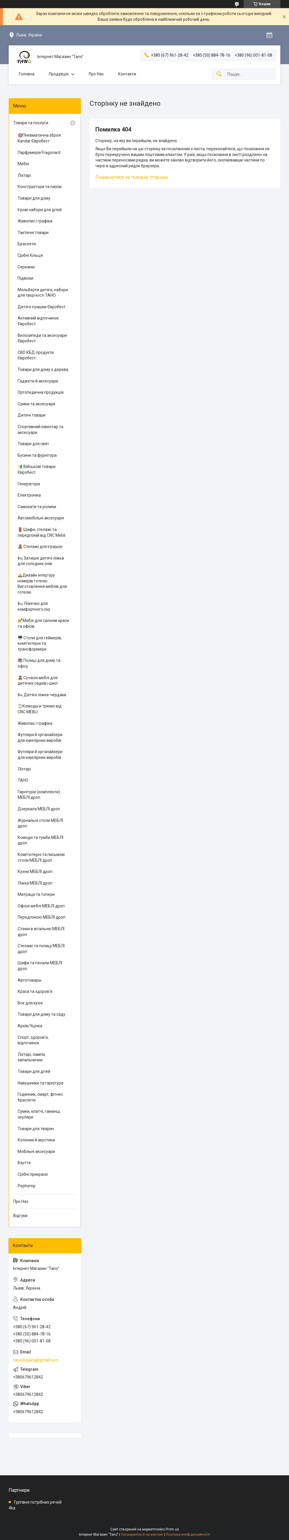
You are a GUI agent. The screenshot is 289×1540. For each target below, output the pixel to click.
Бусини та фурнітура (37, 455)
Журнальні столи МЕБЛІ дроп (40, 823)
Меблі (23, 163)
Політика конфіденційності (188, 1534)
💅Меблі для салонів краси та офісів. (43, 623)
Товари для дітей (34, 1071)
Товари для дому (34, 198)
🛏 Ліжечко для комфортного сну (34, 606)
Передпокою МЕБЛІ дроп (41, 917)
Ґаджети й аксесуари (38, 381)
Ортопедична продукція (41, 392)
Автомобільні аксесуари (41, 518)
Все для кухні (30, 1003)
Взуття (24, 1162)
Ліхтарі (24, 175)
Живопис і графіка (35, 221)
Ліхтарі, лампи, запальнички (32, 1057)
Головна (26, 74)
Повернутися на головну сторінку (131, 177)
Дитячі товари (31, 415)
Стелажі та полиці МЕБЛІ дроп (41, 948)
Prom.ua (172, 1529)
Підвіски (25, 278)
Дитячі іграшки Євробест (42, 306)
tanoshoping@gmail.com (36, 1360)
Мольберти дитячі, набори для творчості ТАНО (43, 292)
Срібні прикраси (33, 1174)
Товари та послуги (30, 122)
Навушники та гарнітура (40, 1083)
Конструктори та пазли (40, 186)
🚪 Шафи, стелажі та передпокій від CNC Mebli (41, 532)
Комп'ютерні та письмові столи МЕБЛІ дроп (41, 857)
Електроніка (29, 495)
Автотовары (29, 980)
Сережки (26, 267)
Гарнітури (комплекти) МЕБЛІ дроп (39, 794)
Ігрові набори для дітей (40, 209)
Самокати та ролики (37, 506)
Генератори (29, 484)
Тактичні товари (33, 232)
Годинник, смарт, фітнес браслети (40, 1097)
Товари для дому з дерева (43, 369)
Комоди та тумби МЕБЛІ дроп (40, 840)
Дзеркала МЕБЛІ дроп (39, 809)
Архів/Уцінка (30, 1025)
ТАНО (23, 780)
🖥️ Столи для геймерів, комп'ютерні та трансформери (40, 643)
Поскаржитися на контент (142, 1534)
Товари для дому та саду (41, 1014)
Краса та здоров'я (35, 991)
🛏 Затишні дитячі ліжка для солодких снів (41, 561)
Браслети (27, 244)
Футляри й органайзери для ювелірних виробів (40, 737)
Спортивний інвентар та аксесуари (40, 429)
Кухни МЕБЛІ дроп (35, 871)
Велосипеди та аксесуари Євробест (42, 338)
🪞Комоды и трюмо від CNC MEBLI (40, 709)
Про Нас (96, 74)
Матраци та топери (36, 894)
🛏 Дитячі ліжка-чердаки (42, 694)
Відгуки (20, 1215)
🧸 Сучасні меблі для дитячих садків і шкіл (38, 680)
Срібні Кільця (30, 255)
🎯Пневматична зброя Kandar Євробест (39, 138)
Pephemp (27, 1186)
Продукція (58, 74)
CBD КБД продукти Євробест (36, 355)
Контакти (127, 74)
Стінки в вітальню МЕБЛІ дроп (41, 931)
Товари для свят (33, 443)
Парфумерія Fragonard (39, 152)
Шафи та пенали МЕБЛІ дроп (40, 966)
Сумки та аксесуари (36, 404)
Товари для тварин (36, 1128)
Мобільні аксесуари (36, 1151)
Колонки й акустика (36, 1140)
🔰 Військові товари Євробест (36, 469)
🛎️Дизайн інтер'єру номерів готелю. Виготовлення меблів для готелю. (42, 584)
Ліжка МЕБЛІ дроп (35, 883)
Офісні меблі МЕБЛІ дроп (41, 906)
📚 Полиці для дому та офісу (39, 663)
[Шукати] (219, 74)
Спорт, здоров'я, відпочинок (33, 1040)
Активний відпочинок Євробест (38, 321)
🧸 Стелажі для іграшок (40, 546)
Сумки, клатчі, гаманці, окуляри (39, 1114)
